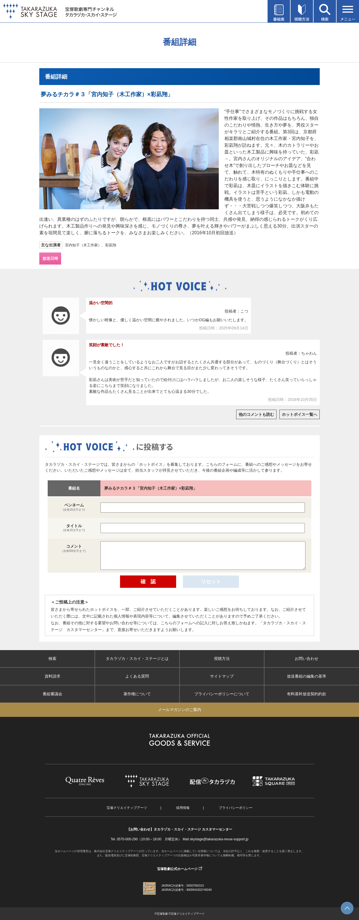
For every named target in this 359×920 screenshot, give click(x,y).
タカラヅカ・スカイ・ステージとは (137, 658)
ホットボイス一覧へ (299, 414)
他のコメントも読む (256, 414)
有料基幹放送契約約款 (306, 694)
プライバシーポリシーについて (221, 694)
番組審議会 (52, 694)
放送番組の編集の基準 (306, 676)
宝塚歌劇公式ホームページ (177, 869)
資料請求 (52, 676)
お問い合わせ (306, 658)
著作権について (137, 694)
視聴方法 (222, 658)
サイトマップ (222, 676)
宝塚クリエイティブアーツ (127, 808)
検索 (52, 658)
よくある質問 (137, 676)
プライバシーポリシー (235, 808)
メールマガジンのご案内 (179, 709)
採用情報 (183, 808)
